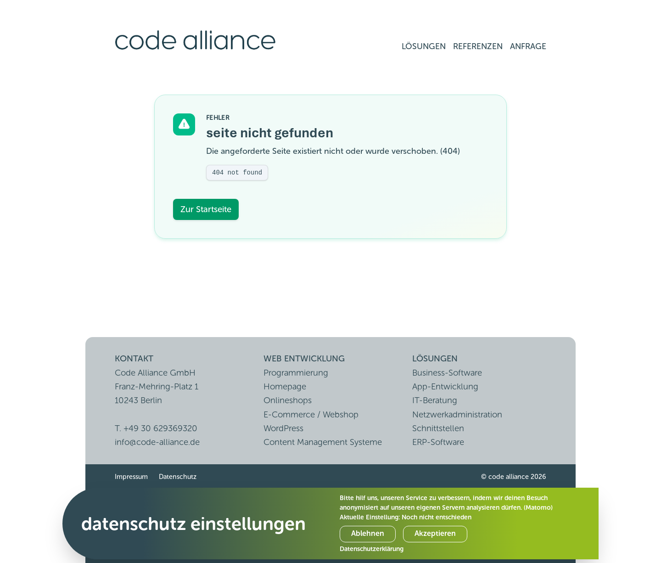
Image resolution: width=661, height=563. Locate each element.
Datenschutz (177, 477)
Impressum (131, 477)
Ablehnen (367, 533)
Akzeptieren (435, 533)
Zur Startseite (205, 209)
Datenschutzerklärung (371, 549)
